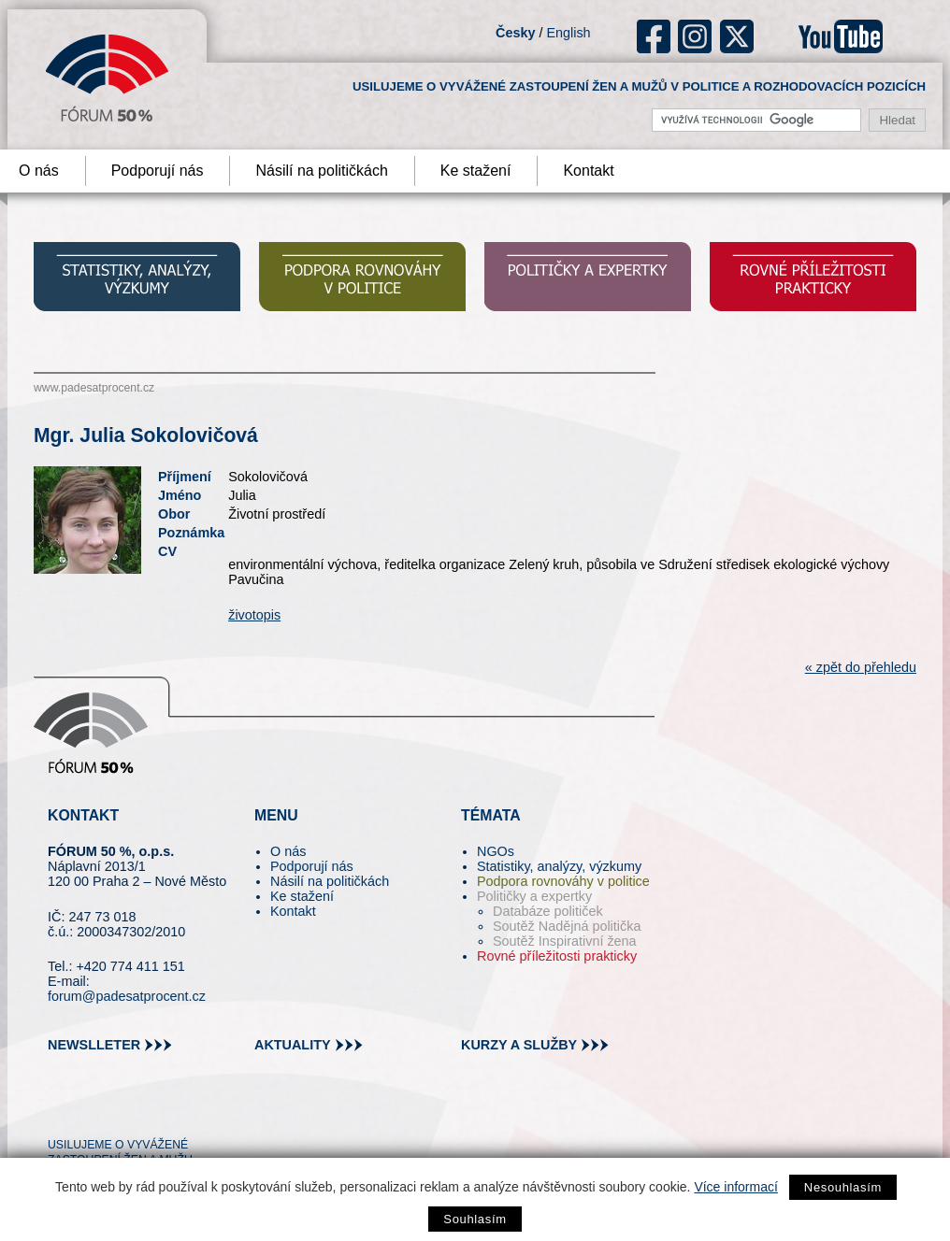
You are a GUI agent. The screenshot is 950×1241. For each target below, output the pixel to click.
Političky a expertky (534, 896)
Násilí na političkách (321, 170)
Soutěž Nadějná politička (567, 926)
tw (60, 1111)
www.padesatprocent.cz (94, 387)
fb (654, 36)
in (153, 1111)
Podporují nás (157, 170)
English (568, 32)
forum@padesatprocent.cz (127, 996)
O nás (288, 851)
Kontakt (588, 170)
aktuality (292, 1044)
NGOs (495, 851)
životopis (254, 614)
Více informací (735, 1186)
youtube (841, 36)
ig (695, 36)
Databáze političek (548, 911)
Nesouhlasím (843, 1187)
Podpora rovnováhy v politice (563, 881)
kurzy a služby (519, 1044)
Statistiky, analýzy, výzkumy (559, 866)
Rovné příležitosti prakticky (557, 956)
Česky (515, 32)
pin (91, 1111)
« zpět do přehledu (860, 667)
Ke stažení (475, 170)
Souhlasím (474, 1219)
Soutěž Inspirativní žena (565, 941)
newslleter (94, 1044)
